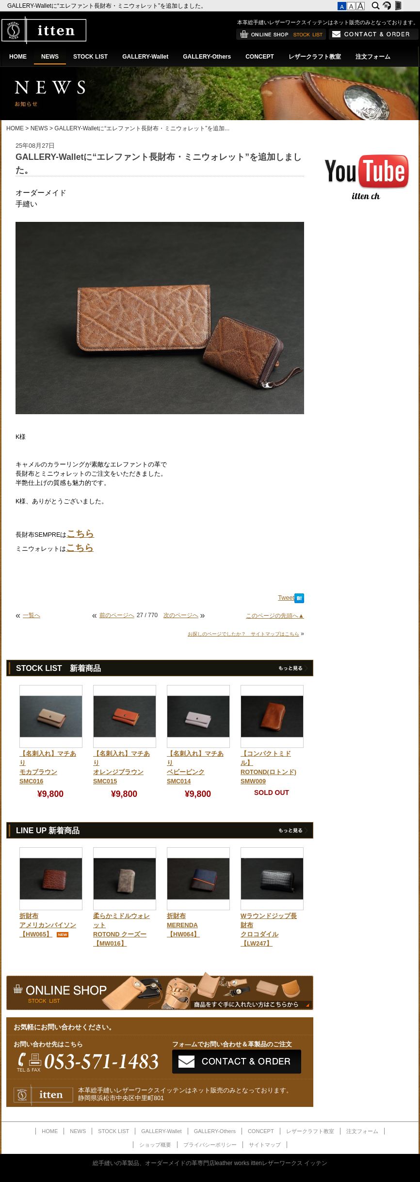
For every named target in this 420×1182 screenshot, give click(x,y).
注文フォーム (372, 56)
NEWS (50, 56)
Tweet (286, 597)
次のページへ (180, 615)
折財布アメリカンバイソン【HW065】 (47, 925)
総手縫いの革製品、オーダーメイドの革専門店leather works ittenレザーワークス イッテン (210, 1163)
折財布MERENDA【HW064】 (183, 925)
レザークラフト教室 (315, 56)
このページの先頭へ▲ (275, 615)
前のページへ (116, 615)
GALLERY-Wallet (145, 56)
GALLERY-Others (207, 56)
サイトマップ (265, 1145)
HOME (18, 56)
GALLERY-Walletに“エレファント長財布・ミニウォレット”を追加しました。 (107, 5)
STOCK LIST (90, 56)
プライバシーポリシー (210, 1145)
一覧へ (31, 615)
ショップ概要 (155, 1145)
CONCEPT (259, 56)
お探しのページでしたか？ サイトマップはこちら (243, 634)
